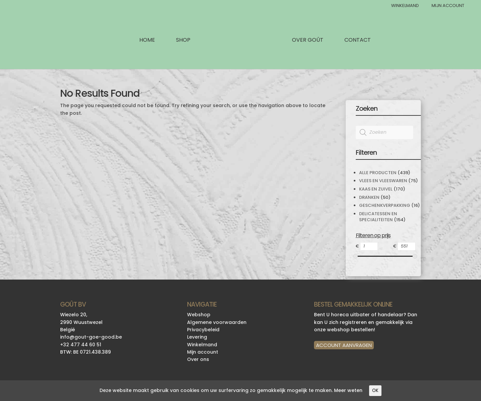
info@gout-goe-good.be (91, 337)
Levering (197, 337)
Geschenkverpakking (384, 205)
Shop (183, 41)
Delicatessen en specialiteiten (378, 217)
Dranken (369, 197)
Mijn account (202, 352)
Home (147, 41)
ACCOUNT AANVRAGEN (344, 345)
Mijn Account (448, 6)
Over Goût (307, 41)
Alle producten (377, 172)
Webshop (198, 314)
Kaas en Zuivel (375, 189)
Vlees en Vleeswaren (383, 180)
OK (375, 390)
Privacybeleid (203, 329)
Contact (357, 41)
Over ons (198, 359)
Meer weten (348, 390)
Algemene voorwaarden (217, 322)
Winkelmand (405, 6)
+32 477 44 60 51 (80, 344)
